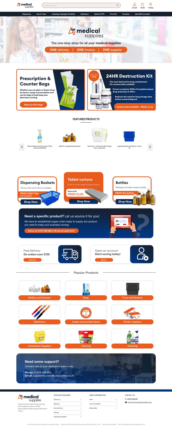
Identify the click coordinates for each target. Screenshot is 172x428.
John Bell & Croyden (142, 14)
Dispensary (26, 14)
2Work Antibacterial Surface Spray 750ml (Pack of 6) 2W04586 (39, 147)
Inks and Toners (58, 408)
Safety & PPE (99, 14)
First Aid (113, 14)
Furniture (125, 14)
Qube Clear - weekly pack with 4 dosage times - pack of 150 (99, 147)
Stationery (85, 14)
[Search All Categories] (81, 5)
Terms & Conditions (95, 404)
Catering (56, 412)
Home (91, 399)
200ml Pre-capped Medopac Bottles (69, 146)
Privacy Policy (93, 408)
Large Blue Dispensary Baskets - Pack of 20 (129, 147)
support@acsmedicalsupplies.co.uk (140, 402)
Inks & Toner (41, 14)
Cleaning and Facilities (60, 416)
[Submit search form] (117, 5)
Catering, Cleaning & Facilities (63, 14)
